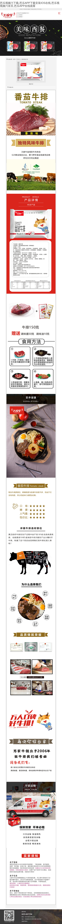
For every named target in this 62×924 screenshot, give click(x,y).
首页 (14, 59)
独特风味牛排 (25, 59)
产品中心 (18, 59)
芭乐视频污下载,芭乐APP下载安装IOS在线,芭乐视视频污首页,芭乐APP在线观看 (29, 4)
